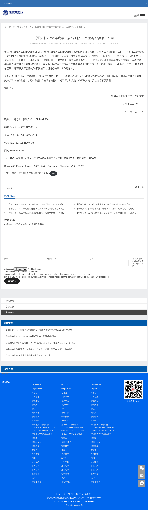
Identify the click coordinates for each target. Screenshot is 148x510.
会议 (34, 409)
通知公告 (28, 27)
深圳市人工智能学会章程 (42, 434)
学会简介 (35, 420)
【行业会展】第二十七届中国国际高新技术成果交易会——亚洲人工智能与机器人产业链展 (47, 213)
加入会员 (10, 300)
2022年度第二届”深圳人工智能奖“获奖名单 (26, 173)
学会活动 (10, 306)
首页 (19, 27)
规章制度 (35, 474)
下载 (53, 173)
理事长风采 (36, 442)
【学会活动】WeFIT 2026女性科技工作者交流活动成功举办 (30, 336)
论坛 (34, 478)
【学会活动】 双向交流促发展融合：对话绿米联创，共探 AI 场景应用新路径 (38, 349)
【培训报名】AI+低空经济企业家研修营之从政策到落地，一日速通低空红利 (110, 213)
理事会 (34, 438)
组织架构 (35, 462)
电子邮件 (51, 259)
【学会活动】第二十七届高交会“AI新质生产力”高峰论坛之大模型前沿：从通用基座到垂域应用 (49, 208)
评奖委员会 (36, 482)
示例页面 (35, 454)
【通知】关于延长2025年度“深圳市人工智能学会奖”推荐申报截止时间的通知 (41, 204)
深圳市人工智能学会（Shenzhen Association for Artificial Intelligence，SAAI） (44, 427)
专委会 (34, 393)
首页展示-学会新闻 (69, 44)
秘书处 (34, 458)
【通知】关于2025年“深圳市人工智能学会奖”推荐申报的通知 (103, 204)
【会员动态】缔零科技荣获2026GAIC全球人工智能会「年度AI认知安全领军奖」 (40, 343)
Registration (37, 389)
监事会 (34, 450)
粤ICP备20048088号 (74, 505)
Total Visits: (6, 373)
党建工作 (35, 413)
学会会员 (35, 417)
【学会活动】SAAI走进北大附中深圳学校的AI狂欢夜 (27, 355)
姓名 (6, 259)
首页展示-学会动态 (54, 44)
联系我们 (35, 466)
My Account (36, 385)
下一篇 (141, 187)
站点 (91, 259)
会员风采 (35, 405)
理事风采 (35, 446)
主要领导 (35, 397)
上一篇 (134, 187)
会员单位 (35, 401)
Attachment (9, 269)
